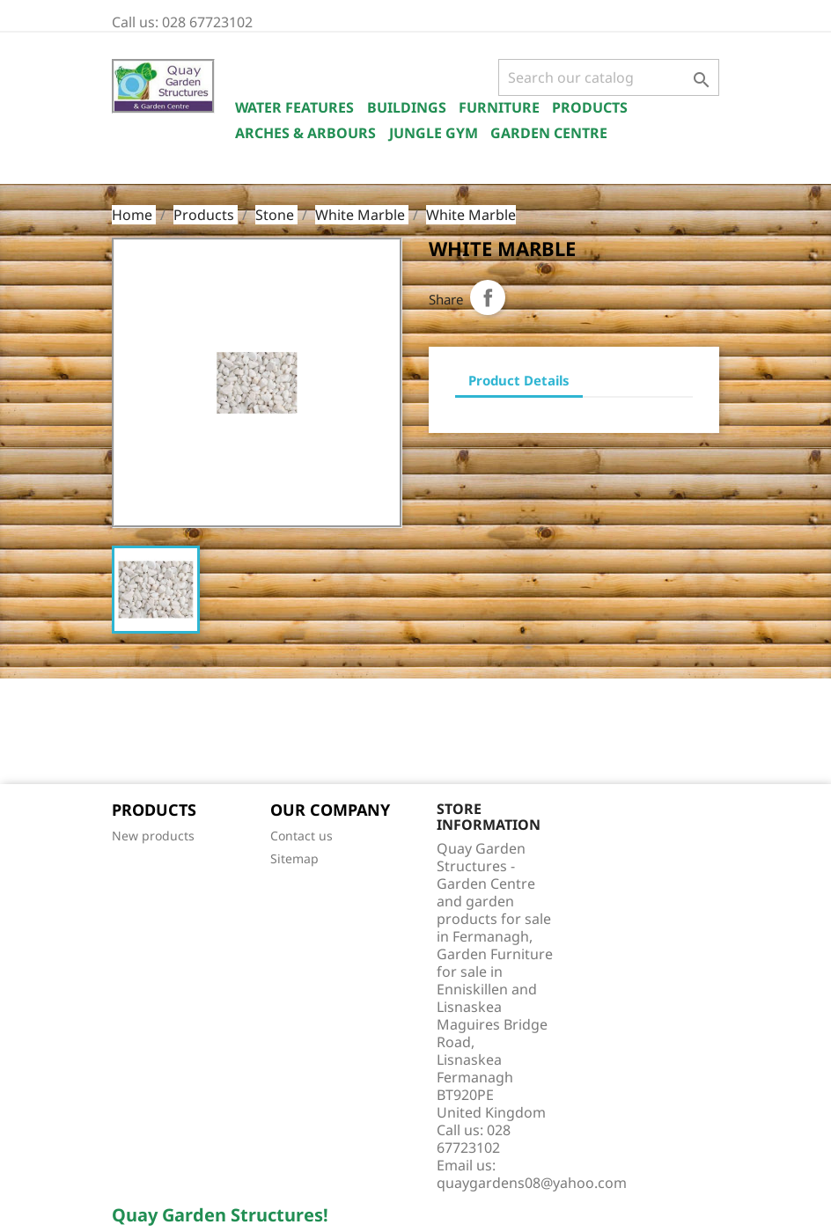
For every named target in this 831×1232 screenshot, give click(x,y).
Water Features (294, 107)
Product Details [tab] (519, 380)
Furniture (499, 107)
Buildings (406, 107)
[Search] (608, 77)
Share (487, 297)
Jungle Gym (433, 133)
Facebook (131, 733)
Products (590, 107)
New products (153, 835)
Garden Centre (548, 133)
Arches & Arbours (305, 133)
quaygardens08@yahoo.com (532, 1182)
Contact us (301, 835)
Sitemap (294, 858)
